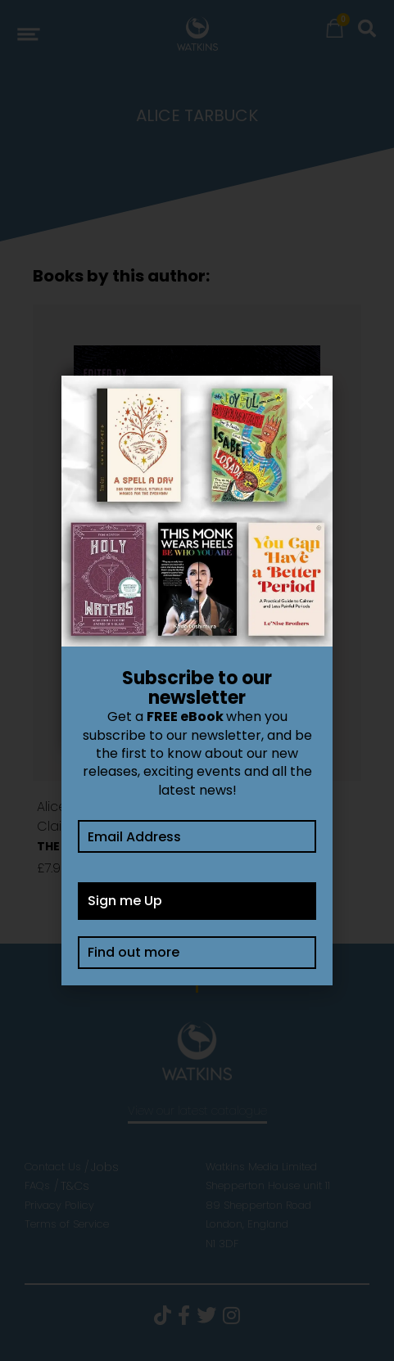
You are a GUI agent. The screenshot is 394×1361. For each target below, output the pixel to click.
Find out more (133, 952)
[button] (306, 402)
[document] (197, 680)
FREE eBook (185, 716)
